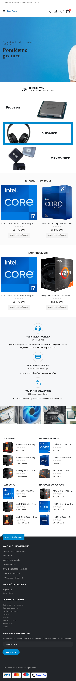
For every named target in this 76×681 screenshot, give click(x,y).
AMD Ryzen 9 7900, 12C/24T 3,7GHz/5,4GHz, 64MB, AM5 (63, 470)
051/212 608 (15, 573)
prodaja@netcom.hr (16, 578)
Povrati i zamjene (10, 620)
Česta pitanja (8, 593)
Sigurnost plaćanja (10, 608)
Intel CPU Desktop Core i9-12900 (57, 223)
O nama (6, 551)
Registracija (7, 590)
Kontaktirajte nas (18, 551)
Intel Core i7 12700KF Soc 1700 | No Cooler (19, 223)
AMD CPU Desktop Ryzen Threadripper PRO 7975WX (26, 444)
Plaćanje (6, 614)
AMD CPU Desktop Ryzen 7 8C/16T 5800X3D (26, 457)
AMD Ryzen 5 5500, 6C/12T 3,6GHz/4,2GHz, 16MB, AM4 (57, 295)
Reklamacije (7, 623)
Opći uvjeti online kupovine (13, 605)
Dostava (6, 617)
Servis (5, 627)
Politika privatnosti (10, 611)
